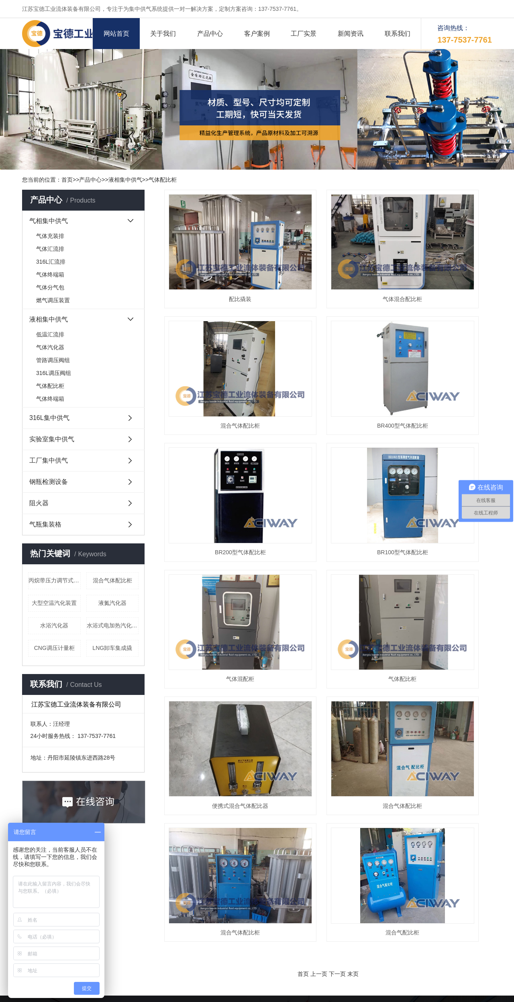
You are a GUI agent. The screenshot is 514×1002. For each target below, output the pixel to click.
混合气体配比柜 (112, 580)
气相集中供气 (48, 220)
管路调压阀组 (53, 360)
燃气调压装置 (53, 300)
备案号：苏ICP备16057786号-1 (213, 992)
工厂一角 (251, 915)
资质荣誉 (194, 903)
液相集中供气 (125, 179)
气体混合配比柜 (328, 265)
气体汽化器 (50, 347)
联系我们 (397, 33)
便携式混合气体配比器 (440, 453)
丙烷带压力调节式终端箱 (55, 580)
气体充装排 (50, 236)
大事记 (248, 890)
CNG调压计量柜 (54, 648)
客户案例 (257, 33)
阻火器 (39, 503)
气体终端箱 (50, 274)
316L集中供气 (49, 417)
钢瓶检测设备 (48, 481)
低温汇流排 (50, 334)
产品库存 (194, 915)
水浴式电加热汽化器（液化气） (113, 625)
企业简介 (194, 890)
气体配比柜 (163, 179)
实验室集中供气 (51, 439)
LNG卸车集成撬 (112, 648)
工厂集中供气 (48, 460)
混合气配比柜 (440, 546)
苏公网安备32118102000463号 (298, 992)
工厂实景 (303, 33)
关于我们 (163, 33)
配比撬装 (215, 265)
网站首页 (116, 33)
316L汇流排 (50, 261)
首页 (67, 179)
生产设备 (307, 903)
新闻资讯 (350, 33)
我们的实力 (310, 890)
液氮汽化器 (112, 603)
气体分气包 (50, 287)
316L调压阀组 (53, 373)
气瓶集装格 (45, 524)
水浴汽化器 (54, 625)
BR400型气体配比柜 (215, 359)
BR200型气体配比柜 (327, 359)
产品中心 (210, 33)
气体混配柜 (216, 453)
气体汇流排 (50, 249)
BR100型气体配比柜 (440, 359)
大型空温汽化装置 (54, 603)
